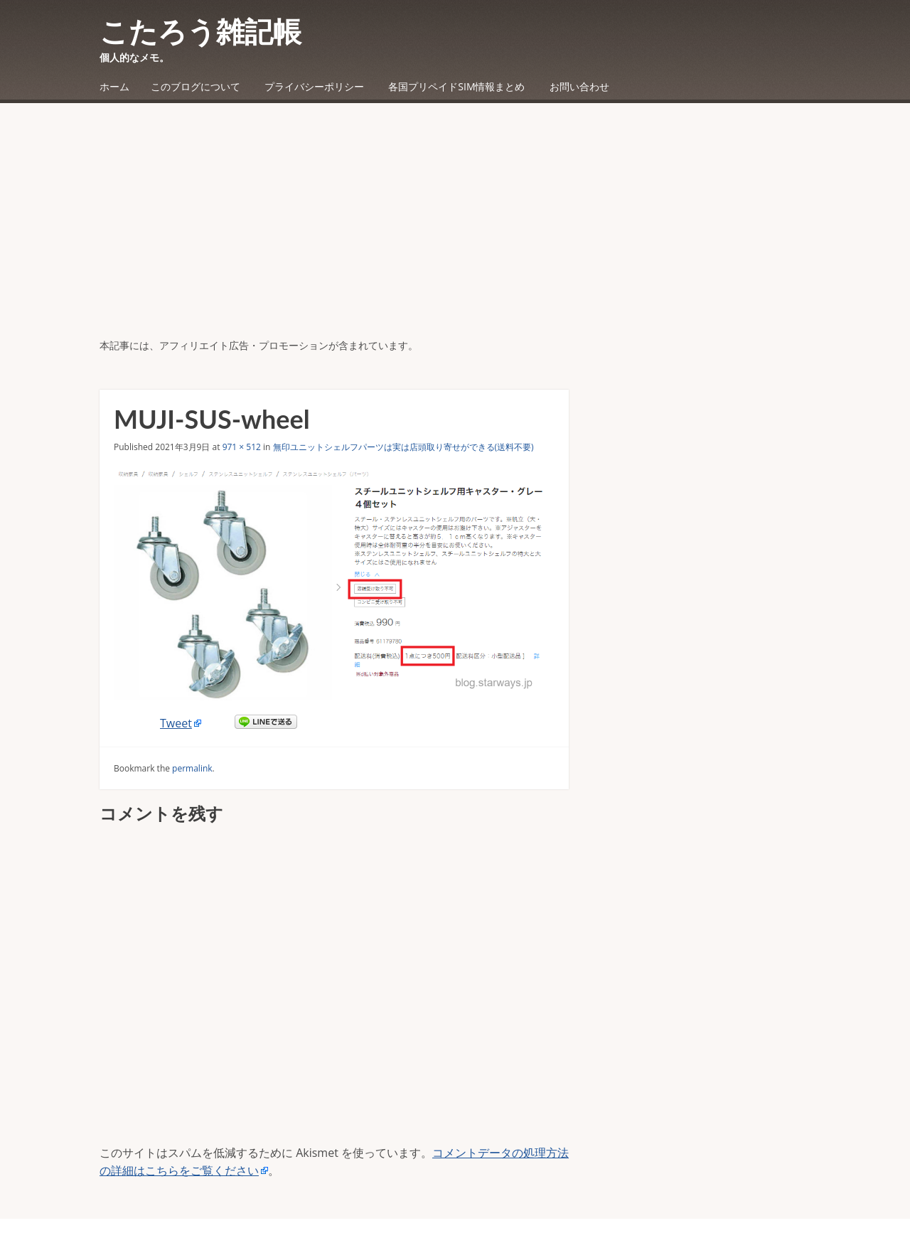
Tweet (176, 723)
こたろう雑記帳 (200, 31)
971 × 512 (242, 447)
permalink (192, 768)
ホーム (114, 86)
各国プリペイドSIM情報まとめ (456, 86)
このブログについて (195, 86)
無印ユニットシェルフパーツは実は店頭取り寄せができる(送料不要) (403, 447)
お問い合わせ (579, 86)
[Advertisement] (455, 231)
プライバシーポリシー (314, 86)
